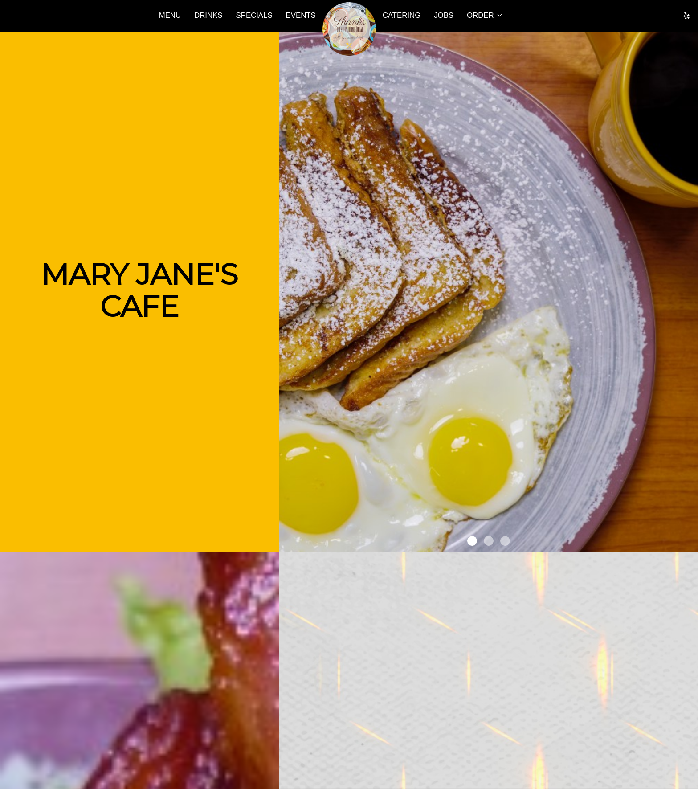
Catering (401, 15)
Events (301, 15)
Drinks (208, 15)
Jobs (443, 15)
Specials (254, 15)
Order (484, 15)
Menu (170, 15)
